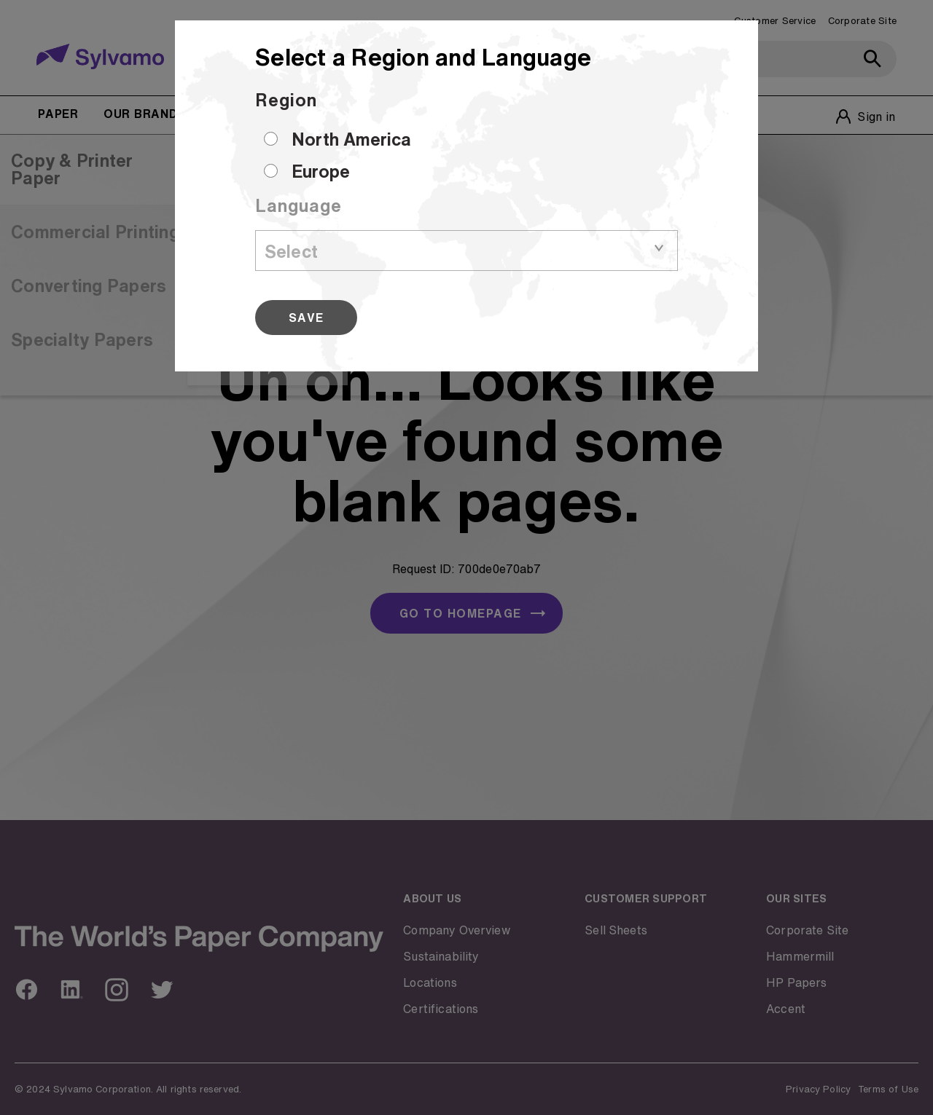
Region (286, 99)
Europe (321, 171)
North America (351, 139)
